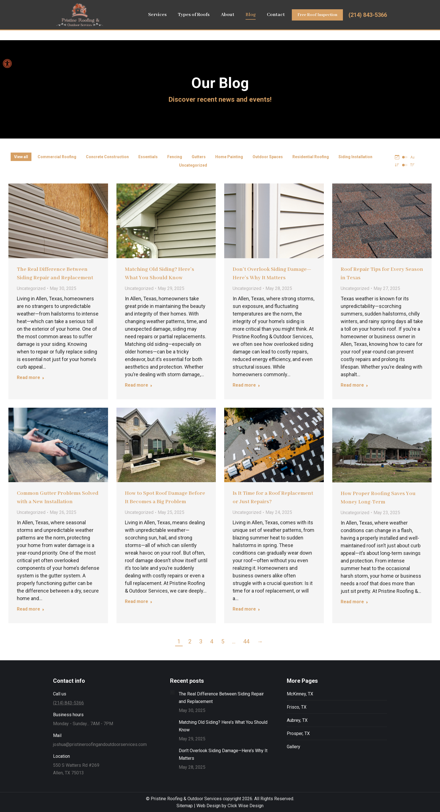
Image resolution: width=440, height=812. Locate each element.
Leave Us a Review (327, 5)
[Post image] (172, 692)
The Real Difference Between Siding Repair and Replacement (221, 697)
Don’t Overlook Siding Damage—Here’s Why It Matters (223, 754)
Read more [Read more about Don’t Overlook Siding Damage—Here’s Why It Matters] (246, 385)
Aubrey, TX (297, 720)
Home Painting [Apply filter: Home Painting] (229, 157)
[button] (7, 63)
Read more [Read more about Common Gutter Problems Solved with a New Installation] (30, 609)
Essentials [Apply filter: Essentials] (148, 157)
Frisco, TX (296, 707)
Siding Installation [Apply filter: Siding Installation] (355, 157)
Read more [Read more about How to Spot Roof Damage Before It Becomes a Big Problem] (138, 601)
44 (246, 641)
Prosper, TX (298, 733)
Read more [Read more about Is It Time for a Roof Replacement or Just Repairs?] (246, 609)
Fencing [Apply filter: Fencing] (174, 157)
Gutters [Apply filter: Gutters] (199, 157)
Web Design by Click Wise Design (229, 805)
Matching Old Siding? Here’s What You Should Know (223, 726)
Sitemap (185, 805)
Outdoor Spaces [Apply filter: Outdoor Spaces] (268, 157)
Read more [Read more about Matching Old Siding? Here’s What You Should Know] (138, 385)
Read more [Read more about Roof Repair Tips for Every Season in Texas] (354, 385)
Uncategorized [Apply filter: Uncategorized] (193, 165)
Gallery (293, 746)
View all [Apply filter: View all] (21, 157)
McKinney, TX (300, 694)
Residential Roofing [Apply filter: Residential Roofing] (310, 157)
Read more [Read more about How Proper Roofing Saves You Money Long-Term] (354, 601)
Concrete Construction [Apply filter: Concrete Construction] (107, 157)
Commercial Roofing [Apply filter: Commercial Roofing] (57, 157)
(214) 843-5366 (368, 25)
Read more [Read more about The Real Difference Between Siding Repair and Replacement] (30, 377)
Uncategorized (31, 288)
